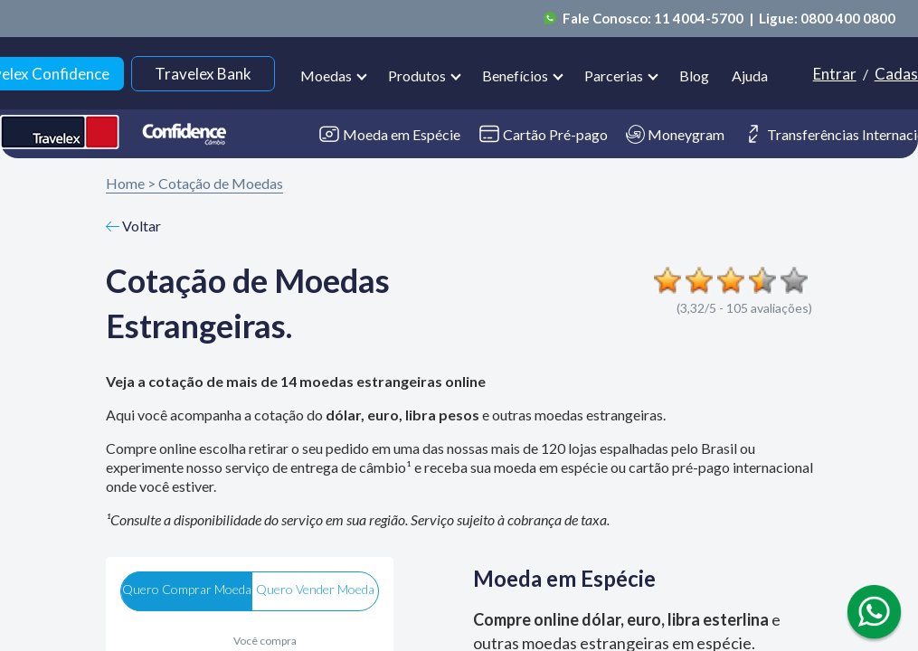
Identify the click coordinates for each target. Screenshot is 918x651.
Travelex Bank (203, 73)
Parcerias (613, 75)
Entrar (834, 73)
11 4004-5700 (700, 18)
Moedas (326, 75)
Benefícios (515, 75)
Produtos (417, 75)
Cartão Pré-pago (543, 134)
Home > (131, 183)
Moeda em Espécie (389, 134)
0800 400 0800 (847, 18)
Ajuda (750, 75)
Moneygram (675, 134)
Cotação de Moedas (220, 183)
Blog (694, 75)
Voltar (134, 225)
